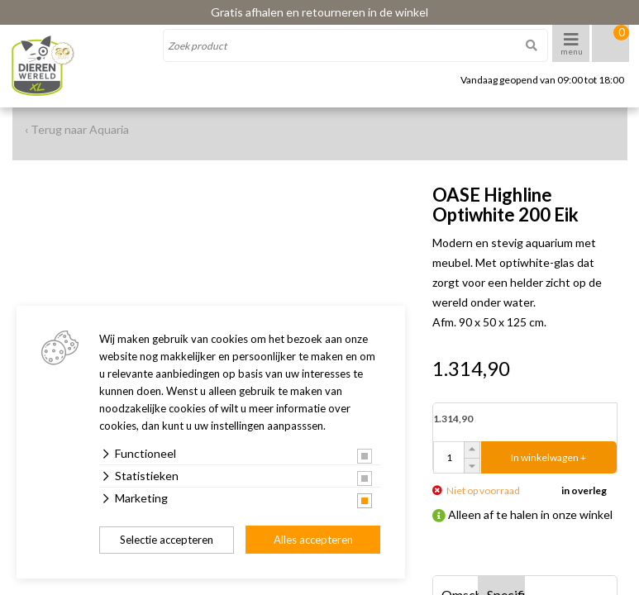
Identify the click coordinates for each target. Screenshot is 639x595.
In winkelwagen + (548, 457)
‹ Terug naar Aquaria (77, 129)
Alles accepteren (313, 539)
